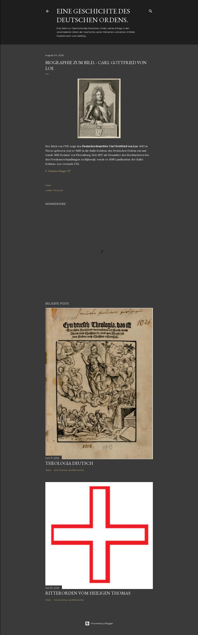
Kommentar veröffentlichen (69, 470)
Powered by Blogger (99, 623)
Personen (58, 190)
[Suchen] (150, 10)
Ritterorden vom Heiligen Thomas (87, 593)
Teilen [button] (48, 185)
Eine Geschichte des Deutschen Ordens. (93, 15)
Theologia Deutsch (69, 463)
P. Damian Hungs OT (58, 171)
